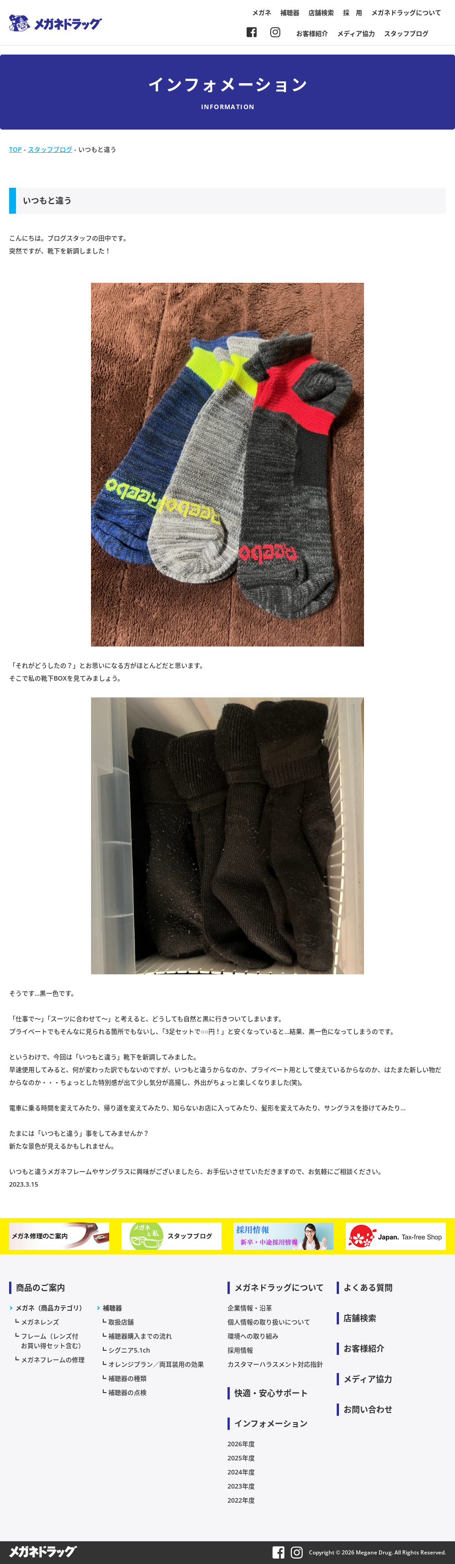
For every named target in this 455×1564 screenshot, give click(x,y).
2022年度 (241, 1500)
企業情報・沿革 (250, 1307)
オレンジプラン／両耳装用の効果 (156, 1364)
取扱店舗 (121, 1322)
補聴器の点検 (127, 1392)
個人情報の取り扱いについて (269, 1322)
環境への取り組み (253, 1336)
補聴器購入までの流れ (140, 1336)
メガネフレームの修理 (53, 1359)
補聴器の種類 (127, 1378)
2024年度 (241, 1472)
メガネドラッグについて (406, 12)
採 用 (352, 12)
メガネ (261, 12)
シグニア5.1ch (129, 1350)
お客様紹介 (312, 33)
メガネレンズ (40, 1322)
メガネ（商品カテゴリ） (50, 1307)
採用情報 (240, 1350)
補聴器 (289, 12)
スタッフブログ (406, 33)
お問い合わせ (368, 1409)
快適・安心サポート (271, 1393)
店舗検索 (321, 12)
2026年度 (241, 1443)
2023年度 (241, 1486)
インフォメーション (271, 1423)
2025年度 (241, 1458)
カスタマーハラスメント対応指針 (275, 1364)
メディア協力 (356, 33)
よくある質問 (368, 1287)
